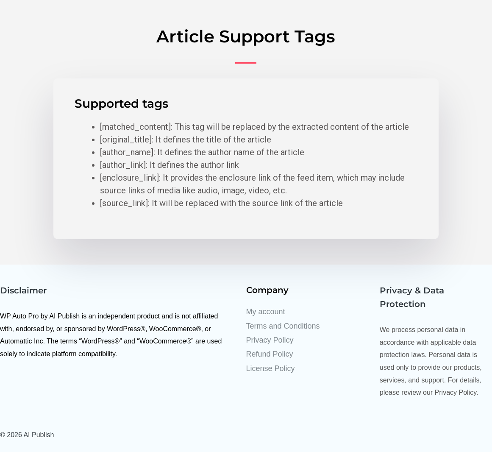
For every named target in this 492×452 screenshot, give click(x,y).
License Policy (270, 368)
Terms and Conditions (283, 326)
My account (265, 311)
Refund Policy (269, 354)
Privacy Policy (270, 340)
